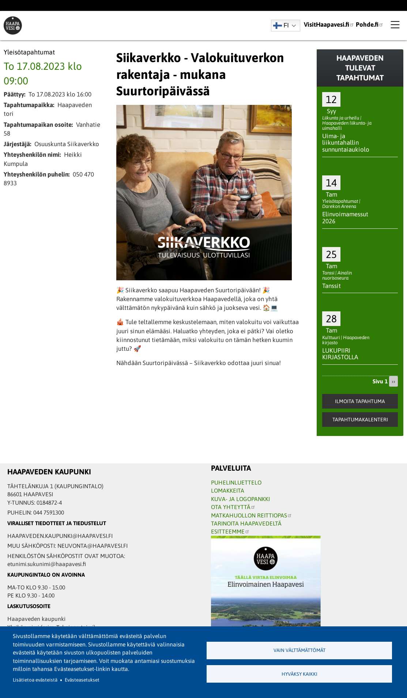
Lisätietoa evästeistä (35, 680)
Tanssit (331, 285)
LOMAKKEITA (227, 490)
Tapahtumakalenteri (360, 419)
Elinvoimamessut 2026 (345, 217)
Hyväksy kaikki (299, 674)
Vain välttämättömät (299, 650)
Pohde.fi (370, 24)
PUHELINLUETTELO (236, 482)
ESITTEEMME (230, 531)
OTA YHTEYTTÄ (233, 507)
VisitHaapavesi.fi (329, 24)
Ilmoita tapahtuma (360, 401)
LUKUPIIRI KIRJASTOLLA (340, 354)
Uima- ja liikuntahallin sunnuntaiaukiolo (345, 142)
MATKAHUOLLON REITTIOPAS (251, 515)
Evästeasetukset (82, 680)
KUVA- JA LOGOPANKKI (240, 499)
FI (281, 25)
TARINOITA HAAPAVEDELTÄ (246, 523)
